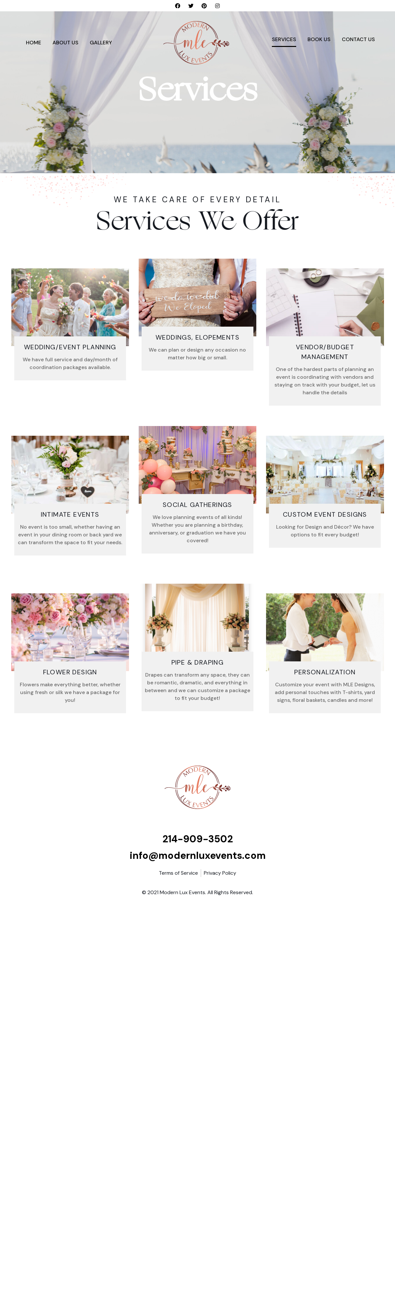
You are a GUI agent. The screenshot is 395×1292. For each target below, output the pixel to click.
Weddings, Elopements (197, 337)
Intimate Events (70, 514)
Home (33, 42)
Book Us (319, 39)
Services (284, 39)
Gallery (101, 42)
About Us (65, 42)
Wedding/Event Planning (70, 347)
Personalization (324, 672)
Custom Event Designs (325, 514)
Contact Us (358, 39)
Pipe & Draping (197, 662)
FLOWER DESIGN (70, 672)
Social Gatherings (197, 504)
